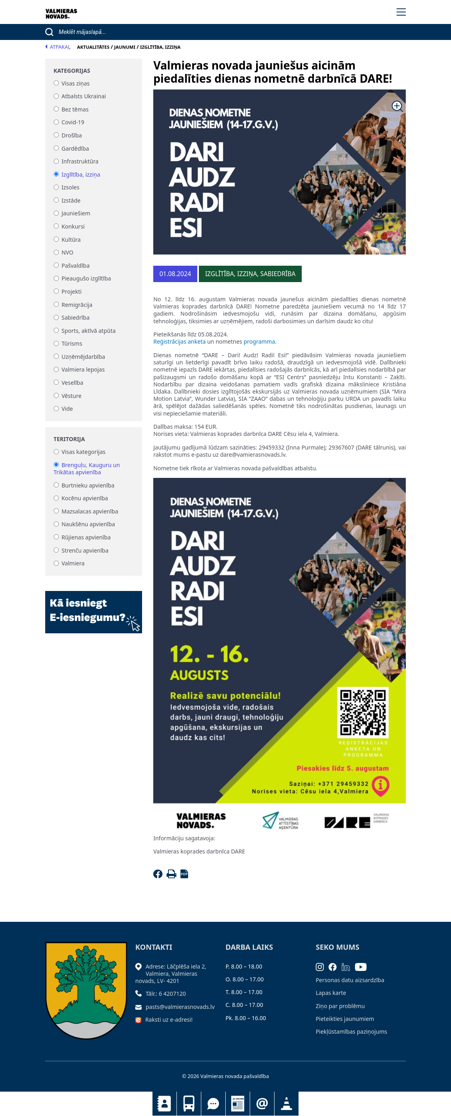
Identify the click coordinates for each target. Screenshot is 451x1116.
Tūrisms (72, 344)
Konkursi (73, 226)
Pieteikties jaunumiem (262, 1104)
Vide (67, 409)
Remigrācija (77, 304)
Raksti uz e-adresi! (168, 1019)
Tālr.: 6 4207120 (166, 993)
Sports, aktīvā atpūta (89, 330)
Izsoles (71, 187)
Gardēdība (75, 148)
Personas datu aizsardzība (350, 980)
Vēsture (72, 396)
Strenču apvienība (85, 550)
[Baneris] (93, 607)
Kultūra (71, 239)
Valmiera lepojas (83, 370)
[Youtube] (363, 966)
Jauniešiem (76, 213)
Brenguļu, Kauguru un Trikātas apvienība (87, 468)
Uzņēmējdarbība (83, 356)
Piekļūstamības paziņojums (351, 1031)
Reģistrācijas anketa (179, 341)
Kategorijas (72, 70)
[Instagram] (322, 966)
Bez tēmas (75, 109)
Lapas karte (331, 993)
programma (259, 341)
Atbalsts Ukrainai (84, 96)
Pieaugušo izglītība (86, 278)
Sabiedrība (76, 318)
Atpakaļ (58, 47)
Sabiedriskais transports (189, 1104)
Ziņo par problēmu (340, 1006)
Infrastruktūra (80, 161)
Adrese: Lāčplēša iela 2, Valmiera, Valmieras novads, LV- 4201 (170, 974)
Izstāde (71, 200)
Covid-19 (73, 122)
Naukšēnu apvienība (88, 524)
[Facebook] (159, 876)
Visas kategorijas (84, 452)
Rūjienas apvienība (86, 537)
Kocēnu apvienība (85, 498)
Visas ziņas (76, 83)
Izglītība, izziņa (81, 174)
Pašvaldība (76, 265)
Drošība (72, 135)
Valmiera (73, 563)
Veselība (72, 382)
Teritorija (69, 439)
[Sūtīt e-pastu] (140, 1007)
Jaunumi (238, 1104)
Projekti (72, 291)
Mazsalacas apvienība (90, 511)
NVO (68, 253)
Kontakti (164, 1104)
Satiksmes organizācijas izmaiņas (287, 1104)
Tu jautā (213, 1104)
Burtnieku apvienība (88, 485)
